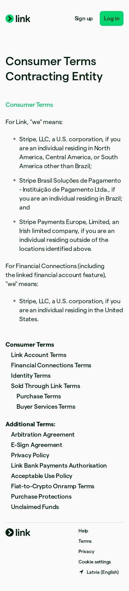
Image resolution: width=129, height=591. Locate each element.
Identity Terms (30, 375)
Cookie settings (94, 561)
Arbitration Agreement (43, 434)
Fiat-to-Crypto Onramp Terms (52, 486)
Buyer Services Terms (46, 406)
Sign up (84, 18)
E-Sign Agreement (36, 444)
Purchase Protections (41, 496)
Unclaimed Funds (35, 506)
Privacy (86, 551)
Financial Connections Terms (51, 365)
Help (83, 530)
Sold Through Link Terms (45, 386)
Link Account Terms (38, 354)
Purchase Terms (39, 396)
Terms (85, 541)
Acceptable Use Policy (41, 475)
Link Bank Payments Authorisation (59, 465)
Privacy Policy (30, 455)
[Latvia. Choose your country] (98, 572)
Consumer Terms (30, 344)
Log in (111, 18)
